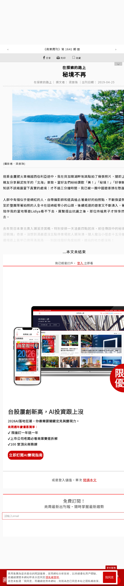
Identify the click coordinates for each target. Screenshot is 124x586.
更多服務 (111, 567)
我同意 (109, 577)
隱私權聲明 (52, 577)
